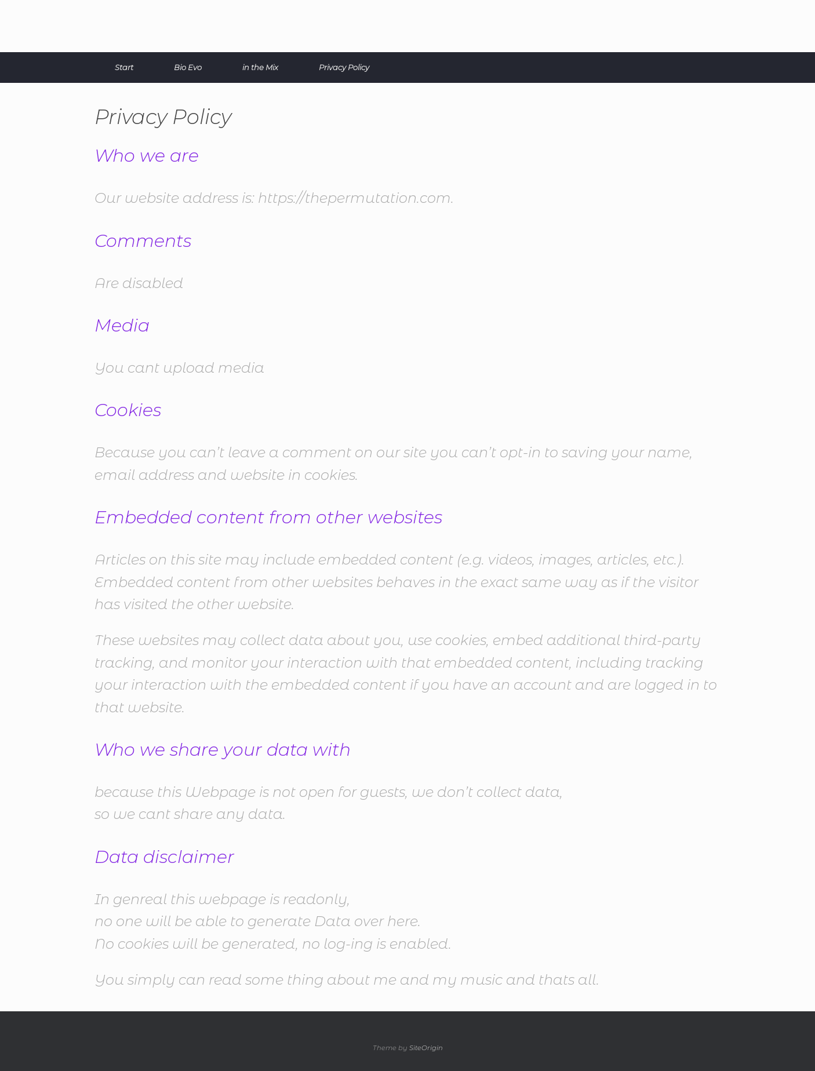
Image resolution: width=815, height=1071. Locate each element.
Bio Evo (188, 67)
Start (124, 67)
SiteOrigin (426, 1048)
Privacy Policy (344, 67)
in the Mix (260, 67)
